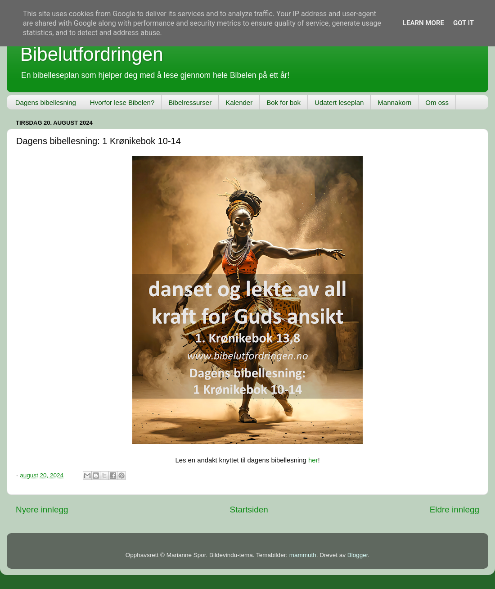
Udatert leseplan (339, 102)
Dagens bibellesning (45, 102)
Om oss (437, 102)
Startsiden (249, 509)
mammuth (302, 555)
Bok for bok (283, 102)
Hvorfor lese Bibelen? (122, 102)
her (313, 460)
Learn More (423, 23)
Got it (463, 23)
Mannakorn (394, 102)
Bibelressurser (190, 102)
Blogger (357, 555)
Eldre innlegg (454, 509)
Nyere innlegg (42, 509)
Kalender (238, 102)
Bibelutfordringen (91, 54)
